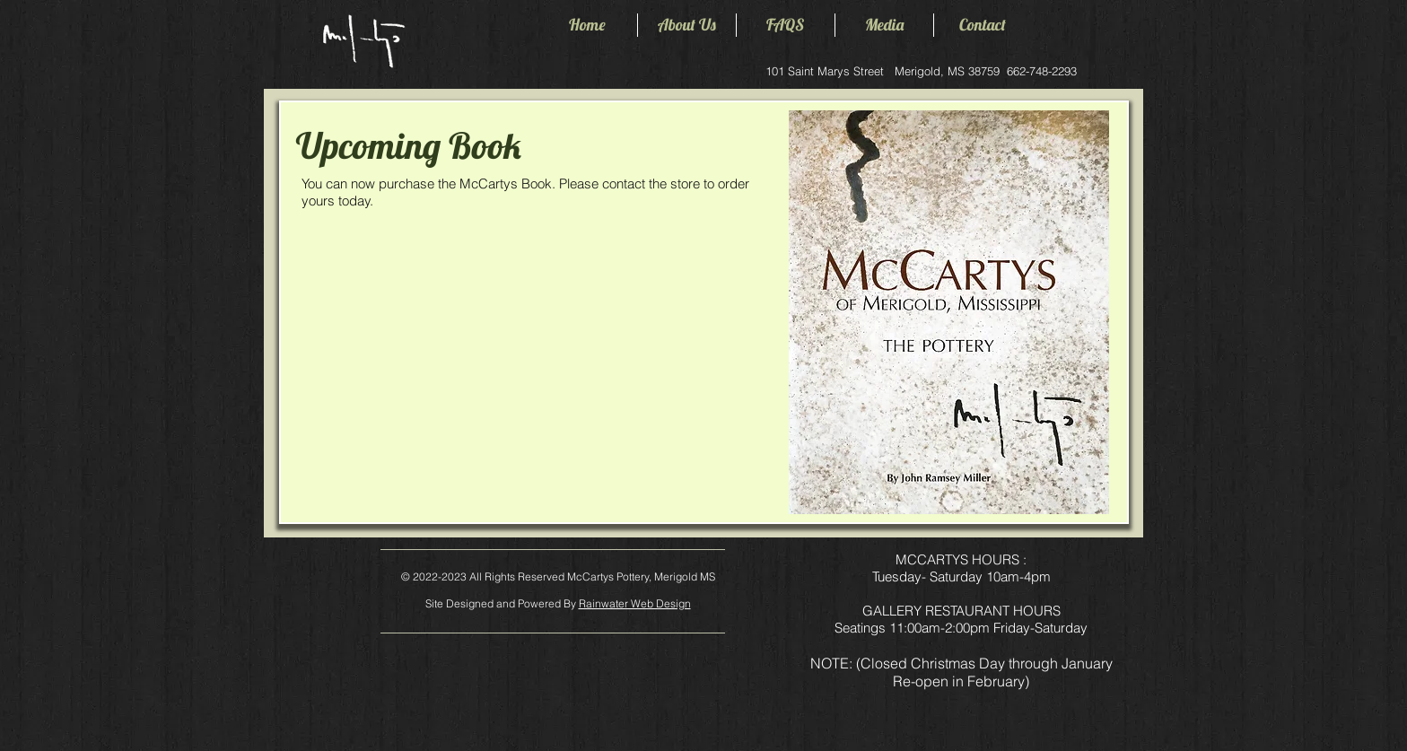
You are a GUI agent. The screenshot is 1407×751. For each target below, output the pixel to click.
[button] (687, 25)
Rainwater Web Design (635, 603)
